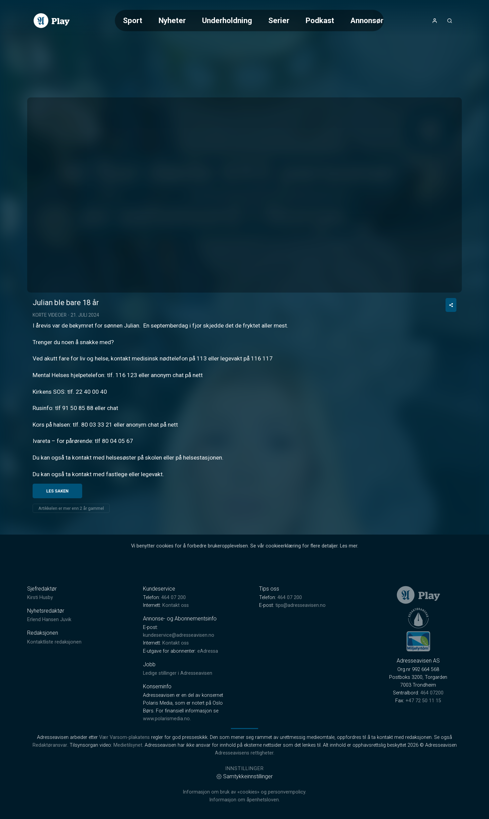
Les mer (348, 585)
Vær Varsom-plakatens (124, 776)
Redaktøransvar (50, 784)
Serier (278, 20)
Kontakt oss (175, 644)
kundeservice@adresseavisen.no (178, 674)
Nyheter (172, 20)
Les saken (57, 529)
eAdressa (207, 690)
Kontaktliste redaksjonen (54, 681)
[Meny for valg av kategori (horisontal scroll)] (249, 20)
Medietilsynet (127, 784)
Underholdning (227, 20)
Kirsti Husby (40, 636)
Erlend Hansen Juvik (49, 659)
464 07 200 (173, 636)
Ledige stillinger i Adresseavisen (177, 712)
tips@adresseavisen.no (300, 644)
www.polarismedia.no (166, 758)
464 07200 (431, 732)
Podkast (320, 20)
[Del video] (451, 344)
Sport (132, 20)
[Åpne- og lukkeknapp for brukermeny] (434, 20)
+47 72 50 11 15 (423, 740)
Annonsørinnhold (379, 20)
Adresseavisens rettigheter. (244, 792)
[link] (52, 20)
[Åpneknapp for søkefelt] (449, 20)
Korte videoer (50, 354)
